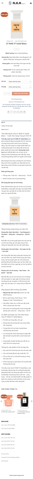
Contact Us (8, 473)
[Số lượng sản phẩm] (7, 93)
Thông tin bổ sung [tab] (7, 126)
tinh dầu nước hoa (12, 106)
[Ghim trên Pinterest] (21, 112)
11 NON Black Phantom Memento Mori (23, 412)
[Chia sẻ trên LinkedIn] (24, 112)
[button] (2, 3)
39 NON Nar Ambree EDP (8, 412)
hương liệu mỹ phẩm (10, 104)
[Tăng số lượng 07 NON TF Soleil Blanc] (9, 93)
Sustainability (17, 473)
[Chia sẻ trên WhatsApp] (8, 112)
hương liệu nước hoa (21, 104)
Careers (25, 473)
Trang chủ (9, 41)
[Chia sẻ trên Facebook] (11, 112)
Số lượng (3, 86)
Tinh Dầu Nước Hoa (21, 41)
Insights (26, 471)
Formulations (18, 471)
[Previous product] (18, 49)
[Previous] (1, 405)
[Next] (32, 405)
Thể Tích (3, 81)
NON (4, 471)
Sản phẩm (10, 471)
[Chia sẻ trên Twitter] (14, 112)
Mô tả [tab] (3, 122)
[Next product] (15, 49)
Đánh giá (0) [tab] (5, 129)
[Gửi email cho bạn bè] (18, 112)
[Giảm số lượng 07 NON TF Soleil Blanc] (4, 93)
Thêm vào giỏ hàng (21, 93)
